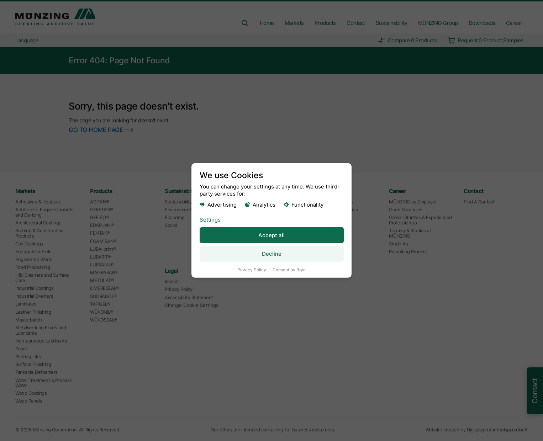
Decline (271, 253)
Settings (210, 219)
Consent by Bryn (289, 269)
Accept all (271, 235)
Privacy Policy (251, 269)
